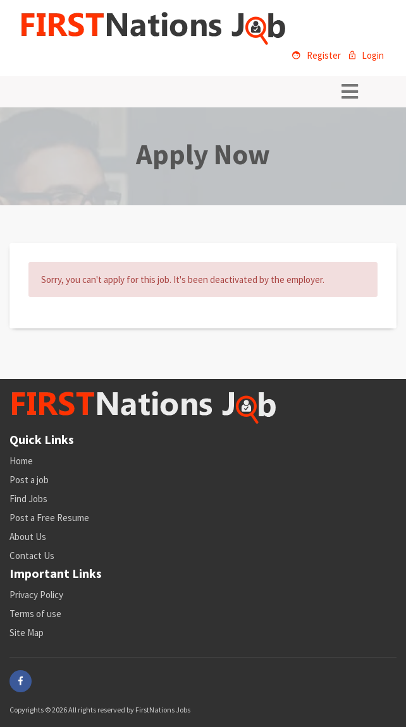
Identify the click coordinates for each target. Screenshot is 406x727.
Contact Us (31, 556)
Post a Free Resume (49, 518)
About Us (27, 537)
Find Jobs (28, 499)
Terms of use (35, 614)
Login (366, 55)
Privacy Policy (36, 595)
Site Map (26, 633)
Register (316, 55)
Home (21, 461)
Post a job (29, 480)
